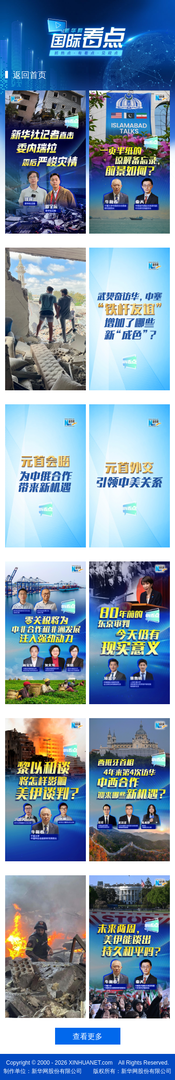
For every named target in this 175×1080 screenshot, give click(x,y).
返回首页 (28, 74)
